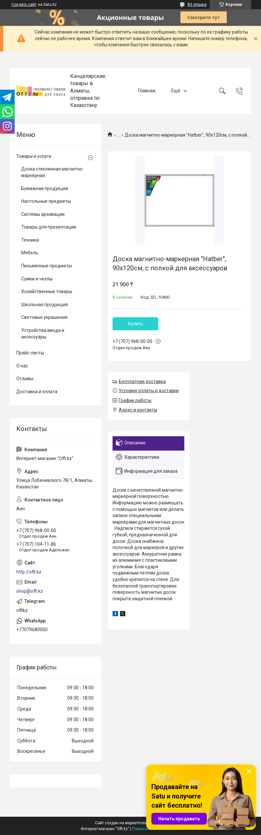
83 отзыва (197, 4)
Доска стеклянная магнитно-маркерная (52, 172)
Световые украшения (44, 317)
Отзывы (24, 378)
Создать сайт (23, 4)
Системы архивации (43, 214)
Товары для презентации (48, 227)
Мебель (29, 252)
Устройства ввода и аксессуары (42, 333)
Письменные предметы (46, 265)
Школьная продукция (44, 304)
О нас (22, 365)
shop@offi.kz (29, 591)
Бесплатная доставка (142, 381)
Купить (135, 323)
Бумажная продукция (44, 188)
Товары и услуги (33, 156)
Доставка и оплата (36, 391)
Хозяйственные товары (46, 291)
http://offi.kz (28, 571)
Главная (146, 90)
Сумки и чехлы (37, 278)
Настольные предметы (46, 201)
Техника (30, 240)
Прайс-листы (30, 352)
